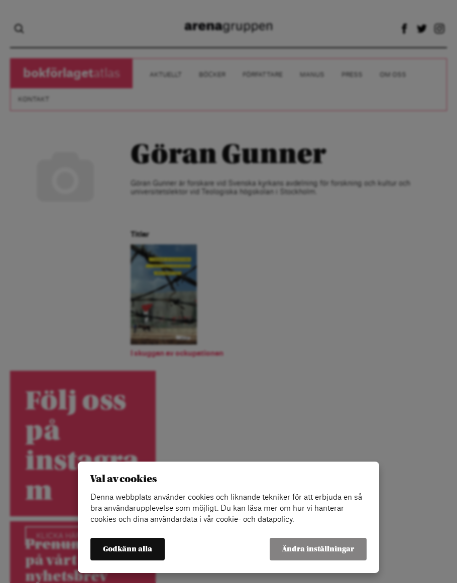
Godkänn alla (127, 549)
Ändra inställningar (318, 549)
